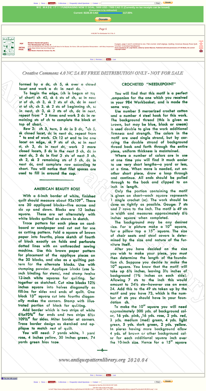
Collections (62, 3)
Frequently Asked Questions (79, 3)
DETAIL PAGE (21, 48)
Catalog (51, 3)
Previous (99, 59)
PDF (21, 44)
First (92, 59)
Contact (95, 3)
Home (35, 3)
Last (114, 59)
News (43, 3)
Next (108, 59)
